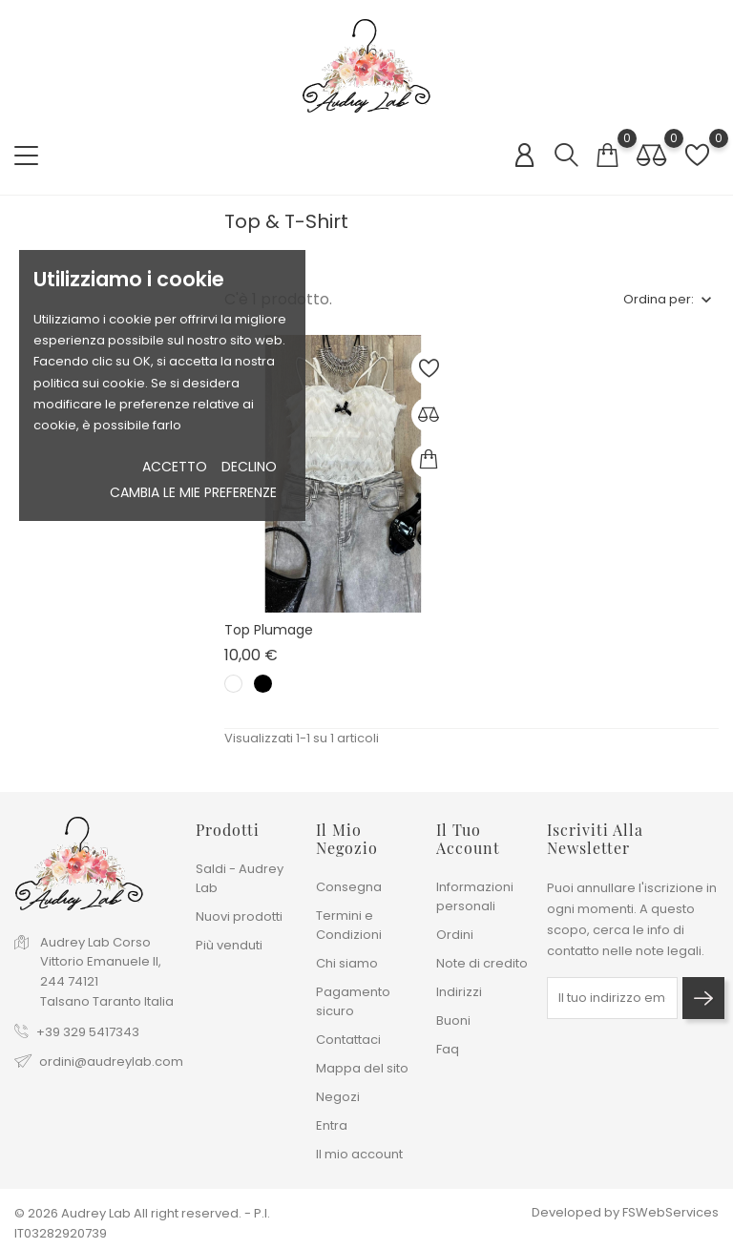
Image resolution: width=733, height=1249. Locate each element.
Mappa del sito (362, 1068)
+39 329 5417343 (87, 1032)
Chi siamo (347, 963)
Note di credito (482, 963)
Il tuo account (468, 839)
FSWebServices (670, 1212)
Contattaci (348, 1039)
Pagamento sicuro (353, 1001)
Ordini (454, 935)
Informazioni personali (474, 896)
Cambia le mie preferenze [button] (193, 492)
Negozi (338, 1097)
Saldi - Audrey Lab (239, 878)
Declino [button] (249, 466)
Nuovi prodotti (239, 916)
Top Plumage (268, 629)
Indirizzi (459, 992)
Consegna (349, 887)
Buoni (453, 1020)
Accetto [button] (174, 466)
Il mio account (359, 1154)
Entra (331, 1125)
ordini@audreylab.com (111, 1061)
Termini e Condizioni (349, 925)
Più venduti (229, 945)
